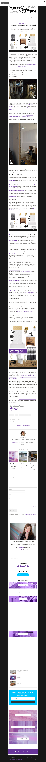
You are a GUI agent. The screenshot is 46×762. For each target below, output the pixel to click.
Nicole (19, 419)
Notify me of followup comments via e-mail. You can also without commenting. (23, 507)
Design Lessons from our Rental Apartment (13, 465)
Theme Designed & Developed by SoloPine (15, 759)
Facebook (17, 549)
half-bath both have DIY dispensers (16, 293)
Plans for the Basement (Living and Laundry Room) (32, 465)
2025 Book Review (20, 676)
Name (10, 489)
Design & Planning (22, 23)
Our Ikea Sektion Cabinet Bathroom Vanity (24, 682)
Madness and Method (17, 757)
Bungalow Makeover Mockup (23, 464)
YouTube (29, 549)
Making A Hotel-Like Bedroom (22, 670)
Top (36, 759)
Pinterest (25, 549)
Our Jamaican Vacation (23, 426)
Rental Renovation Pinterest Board (27, 399)
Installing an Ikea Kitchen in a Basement (23, 425)
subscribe (32, 506)
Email (10, 494)
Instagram (21, 549)
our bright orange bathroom (26, 375)
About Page (14, 442)
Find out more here (23, 574)
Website (10, 498)
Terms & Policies (30, 757)
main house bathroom (30, 292)
